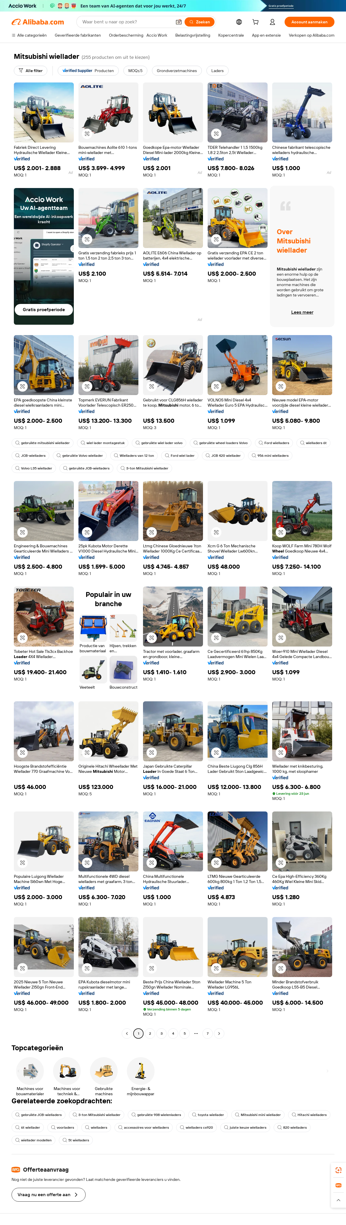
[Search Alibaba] (126, 22)
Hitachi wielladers (309, 1115)
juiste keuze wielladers (245, 1127)
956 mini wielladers (270, 455)
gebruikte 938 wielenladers (156, 1115)
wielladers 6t (313, 443)
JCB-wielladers (30, 455)
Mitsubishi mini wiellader (258, 1115)
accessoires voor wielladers (143, 1127)
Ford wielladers (274, 443)
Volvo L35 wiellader (33, 468)
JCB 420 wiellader (223, 455)
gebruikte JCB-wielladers (86, 468)
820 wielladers (292, 1127)
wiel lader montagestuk (103, 443)
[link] (338, 1170)
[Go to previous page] (127, 1033)
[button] (178, 21)
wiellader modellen (33, 1140)
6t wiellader (27, 1127)
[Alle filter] (30, 71)
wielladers (96, 1127)
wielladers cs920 (196, 1127)
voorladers (62, 1127)
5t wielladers (76, 1140)
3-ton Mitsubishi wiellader (144, 468)
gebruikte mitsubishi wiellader (42, 443)
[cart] (256, 22)
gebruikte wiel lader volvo (159, 443)
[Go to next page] (219, 1033)
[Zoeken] (200, 22)
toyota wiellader (208, 1115)
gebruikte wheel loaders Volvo (220, 443)
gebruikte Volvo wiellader (80, 455)
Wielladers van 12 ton (134, 455)
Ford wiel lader (180, 455)
